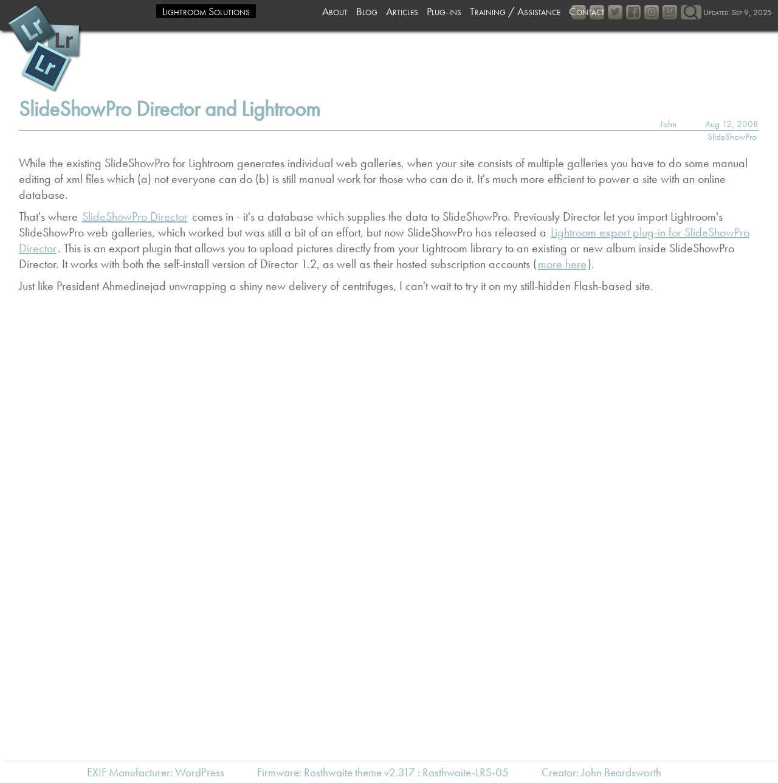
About (335, 11)
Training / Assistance (515, 11)
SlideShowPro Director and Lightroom (169, 109)
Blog (366, 11)
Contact (587, 11)
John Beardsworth (621, 772)
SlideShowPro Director (135, 216)
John (668, 124)
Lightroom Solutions (206, 11)
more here (562, 264)
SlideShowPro (732, 137)
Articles (402, 11)
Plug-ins (444, 11)
